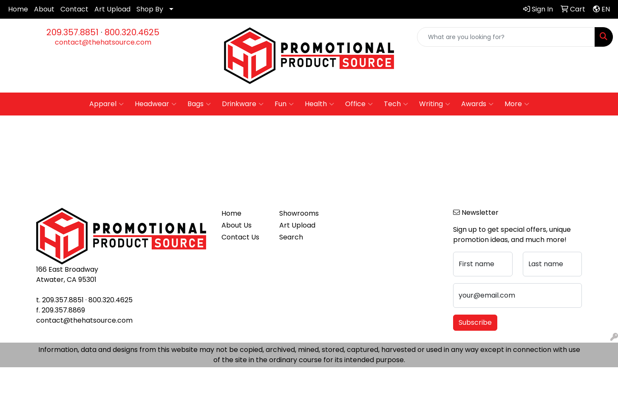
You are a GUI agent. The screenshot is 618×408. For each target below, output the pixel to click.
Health (319, 104)
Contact (74, 9)
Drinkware (243, 104)
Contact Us (240, 237)
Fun (284, 104)
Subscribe (475, 322)
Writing (434, 104)
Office (359, 104)
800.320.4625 (132, 32)
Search (291, 237)
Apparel (106, 104)
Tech (396, 104)
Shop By (149, 9)
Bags (199, 104)
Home (18, 9)
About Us (236, 225)
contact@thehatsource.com (103, 42)
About (44, 9)
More (517, 104)
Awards (477, 104)
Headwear (155, 104)
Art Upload (112, 9)
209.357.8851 (72, 32)
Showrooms (299, 213)
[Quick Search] (506, 37)
